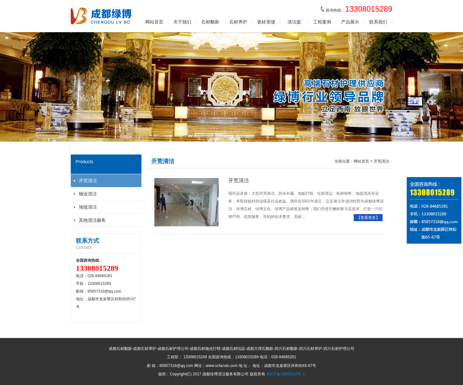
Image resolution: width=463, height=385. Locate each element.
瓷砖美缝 (266, 21)
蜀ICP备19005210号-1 (285, 374)
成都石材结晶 (233, 348)
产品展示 (350, 21)
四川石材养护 (310, 348)
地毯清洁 (88, 207)
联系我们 (378, 21)
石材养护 (238, 21)
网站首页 (154, 21)
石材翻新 (210, 21)
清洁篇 (294, 21)
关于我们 (182, 21)
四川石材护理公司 (338, 348)
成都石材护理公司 (173, 348)
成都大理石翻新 (259, 348)
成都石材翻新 (120, 348)
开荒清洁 (88, 180)
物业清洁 (88, 193)
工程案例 (322, 21)
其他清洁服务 (92, 220)
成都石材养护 (144, 348)
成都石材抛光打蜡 (205, 348)
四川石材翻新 (286, 348)
